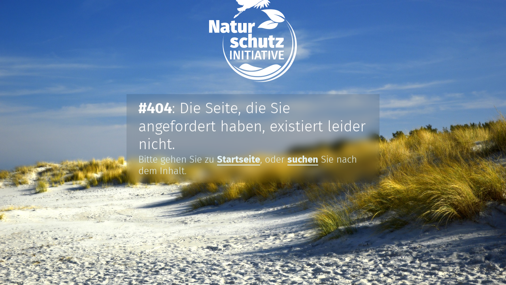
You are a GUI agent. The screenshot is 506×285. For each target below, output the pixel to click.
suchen (302, 160)
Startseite (238, 160)
